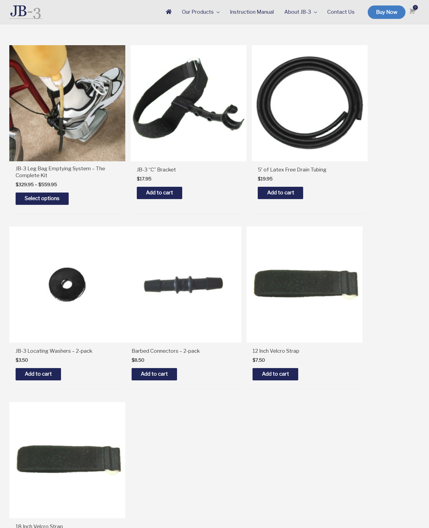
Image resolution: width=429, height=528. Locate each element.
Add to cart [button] (144, 175)
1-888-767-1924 (135, 437)
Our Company (341, 435)
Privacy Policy (341, 466)
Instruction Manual (242, 447)
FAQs (226, 457)
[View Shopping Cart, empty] (411, 11)
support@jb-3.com (137, 426)
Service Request (239, 468)
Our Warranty (341, 445)
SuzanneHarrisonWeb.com (395, 512)
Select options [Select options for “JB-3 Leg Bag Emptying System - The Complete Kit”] (44, 181)
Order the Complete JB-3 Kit (253, 426)
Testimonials (340, 455)
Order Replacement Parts (250, 437)
